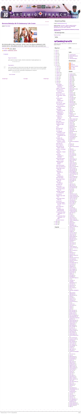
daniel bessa (71, 285)
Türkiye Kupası (72, 246)
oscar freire (71, 354)
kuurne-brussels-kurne (73, 335)
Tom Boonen (71, 135)
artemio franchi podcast (74, 146)
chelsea (70, 161)
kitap (70, 192)
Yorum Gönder (12, 74)
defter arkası (71, 165)
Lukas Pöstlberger (73, 174)
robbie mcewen (72, 366)
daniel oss (71, 286)
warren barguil (72, 171)
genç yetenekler (72, 311)
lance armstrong (72, 337)
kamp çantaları (72, 332)
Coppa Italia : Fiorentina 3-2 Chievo (59, 172)
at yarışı (71, 181)
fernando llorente (72, 301)
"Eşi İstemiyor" (59, 201)
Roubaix (71, 144)
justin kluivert (72, 331)
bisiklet (70, 90)
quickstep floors (72, 131)
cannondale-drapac (73, 277)
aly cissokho (71, 264)
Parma (70, 241)
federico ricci (71, 299)
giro (70, 112)
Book (70, 132)
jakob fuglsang (72, 325)
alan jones (71, 254)
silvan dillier (71, 375)
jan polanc (71, 327)
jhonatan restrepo (72, 330)
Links (70, 96)
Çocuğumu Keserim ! (60, 122)
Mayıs (57, 77)
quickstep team (72, 170)
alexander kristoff (72, 260)
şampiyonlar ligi (72, 210)
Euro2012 (71, 138)
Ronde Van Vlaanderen (74, 141)
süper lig (71, 380)
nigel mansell (72, 349)
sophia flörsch (72, 376)
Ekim (57, 69)
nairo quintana (72, 201)
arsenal (70, 157)
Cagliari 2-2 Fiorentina (60, 88)
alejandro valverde (73, 255)
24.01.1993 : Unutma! (60, 119)
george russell (72, 312)
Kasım (57, 68)
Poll (70, 140)
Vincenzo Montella (73, 247)
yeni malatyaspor (72, 399)
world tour (71, 396)
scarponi (71, 371)
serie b (70, 374)
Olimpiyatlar (71, 240)
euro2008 (71, 99)
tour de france (72, 104)
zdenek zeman (72, 405)
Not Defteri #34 (59, 184)
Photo (70, 77)
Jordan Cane (72, 235)
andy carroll (71, 265)
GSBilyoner (71, 113)
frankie (70, 306)
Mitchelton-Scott (72, 239)
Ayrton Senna (72, 217)
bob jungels (71, 275)
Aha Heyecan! (59, 194)
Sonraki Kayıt (4, 78)
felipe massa (71, 185)
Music (70, 82)
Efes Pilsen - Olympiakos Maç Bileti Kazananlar (60, 209)
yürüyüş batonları (72, 402)
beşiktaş (71, 274)
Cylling (70, 221)
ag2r (70, 249)
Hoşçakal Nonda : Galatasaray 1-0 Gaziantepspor (60, 113)
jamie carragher (72, 326)
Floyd (9, 65)
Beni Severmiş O (59, 128)
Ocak (57, 82)
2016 (56, 56)
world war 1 (71, 397)
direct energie (72, 287)
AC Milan (71, 215)
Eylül (57, 71)
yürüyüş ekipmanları (73, 404)
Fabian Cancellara (73, 226)
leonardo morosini (72, 339)
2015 (56, 57)
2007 (56, 224)
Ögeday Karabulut (74, 66)
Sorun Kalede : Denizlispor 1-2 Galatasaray (59, 85)
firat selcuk (7, 26)
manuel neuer (72, 342)
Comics (70, 107)
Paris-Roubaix (72, 133)
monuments (71, 200)
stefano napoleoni (72, 379)
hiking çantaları (72, 322)
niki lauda (71, 350)
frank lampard (72, 305)
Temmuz (58, 74)
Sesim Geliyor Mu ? (60, 206)
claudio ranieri (72, 162)
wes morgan (71, 395)
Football (71, 74)
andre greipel (72, 180)
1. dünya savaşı (72, 211)
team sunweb (72, 154)
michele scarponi (72, 197)
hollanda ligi (71, 324)
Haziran (58, 75)
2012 (56, 62)
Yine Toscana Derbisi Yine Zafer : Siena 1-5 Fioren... (60, 204)
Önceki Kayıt (46, 78)
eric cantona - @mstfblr (63, 26)
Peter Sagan (71, 128)
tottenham (71, 385)
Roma (70, 245)
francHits (71, 57)
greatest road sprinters (73, 116)
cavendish (71, 280)
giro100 (70, 115)
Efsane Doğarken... (60, 144)
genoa (70, 309)
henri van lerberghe (73, 315)
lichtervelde (71, 340)
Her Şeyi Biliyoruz (72, 172)
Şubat (57, 81)
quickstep (71, 125)
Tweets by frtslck (57, 35)
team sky (71, 152)
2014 (56, 59)
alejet (70, 256)
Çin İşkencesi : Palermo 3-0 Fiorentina (59, 117)
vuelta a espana (72, 118)
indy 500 (71, 190)
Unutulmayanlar (72, 54)
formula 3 (71, 304)
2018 (56, 53)
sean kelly (71, 372)
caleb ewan (71, 184)
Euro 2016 (71, 121)
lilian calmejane (72, 341)
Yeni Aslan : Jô (59, 129)
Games (70, 87)
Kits (70, 91)
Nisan (57, 78)
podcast (71, 130)
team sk (71, 382)
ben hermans (72, 271)
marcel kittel (71, 137)
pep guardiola (72, 359)
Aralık (57, 66)
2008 (56, 222)
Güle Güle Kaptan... (60, 177)
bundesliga (71, 276)
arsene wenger (72, 159)
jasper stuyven (72, 329)
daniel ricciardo (72, 164)
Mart (57, 79)
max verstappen (72, 345)
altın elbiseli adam (73, 262)
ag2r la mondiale (72, 250)
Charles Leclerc (72, 219)
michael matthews (73, 195)
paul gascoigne (72, 357)
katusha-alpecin (72, 334)
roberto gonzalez (72, 367)
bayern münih (72, 160)
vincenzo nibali (72, 209)
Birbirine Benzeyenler (73, 56)
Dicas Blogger (14, 412)
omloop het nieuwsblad (74, 351)
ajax (70, 251)
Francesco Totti (72, 232)
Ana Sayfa (26, 78)
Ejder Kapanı (58, 121)
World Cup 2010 (72, 89)
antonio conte (72, 267)
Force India (71, 229)
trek (70, 386)
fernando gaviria (72, 136)
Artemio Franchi (4, 412)
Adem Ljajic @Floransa (60, 166)
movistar (71, 347)
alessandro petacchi (73, 257)
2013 (56, 60)
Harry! (57, 126)
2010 (56, 65)
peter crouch (71, 361)
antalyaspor (71, 266)
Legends (71, 111)
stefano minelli (72, 377)
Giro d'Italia (71, 97)
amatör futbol (72, 179)
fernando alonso (72, 186)
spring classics (72, 126)
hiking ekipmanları (73, 316)
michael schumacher (73, 196)
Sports (15, 50)
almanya (71, 261)
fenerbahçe (71, 300)
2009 (56, 221)
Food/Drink (71, 95)
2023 (56, 51)
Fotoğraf (71, 231)
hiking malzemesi (72, 321)
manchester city (72, 193)
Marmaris (71, 94)
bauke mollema (72, 270)
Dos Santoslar (59, 92)
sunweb (70, 205)
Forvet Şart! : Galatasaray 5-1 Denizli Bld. (60, 156)
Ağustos (58, 72)
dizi (70, 289)
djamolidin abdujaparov (74, 290)
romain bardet (72, 369)
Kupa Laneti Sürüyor (60, 165)
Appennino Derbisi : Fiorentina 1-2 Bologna (60, 162)
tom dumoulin (72, 155)
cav (70, 279)
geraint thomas (72, 314)
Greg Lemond (72, 234)
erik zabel (71, 297)
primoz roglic (71, 202)
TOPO (79, 412)
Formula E (71, 230)
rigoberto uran (72, 365)
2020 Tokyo (71, 212)
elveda (70, 296)
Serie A (70, 145)
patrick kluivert (72, 356)
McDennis (73, 64)
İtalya (70, 406)
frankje (70, 307)
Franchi (70, 80)
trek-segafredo (72, 387)
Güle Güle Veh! (59, 102)
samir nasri (71, 370)
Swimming (71, 102)
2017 (56, 54)
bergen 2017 (71, 272)
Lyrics (70, 100)
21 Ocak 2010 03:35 (16, 71)
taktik (70, 206)
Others (70, 84)
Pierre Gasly (71, 244)
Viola (70, 76)
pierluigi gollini (72, 364)
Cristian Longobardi (73, 220)
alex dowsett (71, 259)
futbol (70, 110)
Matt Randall (71, 237)
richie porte (71, 203)
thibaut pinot (71, 384)
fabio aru (71, 151)
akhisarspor (71, 252)
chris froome (71, 150)
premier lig (71, 123)
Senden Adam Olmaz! (60, 94)
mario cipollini (72, 344)
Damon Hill (71, 222)
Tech (70, 109)
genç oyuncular (72, 310)
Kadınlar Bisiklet (72, 236)
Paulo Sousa (71, 242)
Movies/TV (71, 86)
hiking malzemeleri (73, 320)
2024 (56, 50)
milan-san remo (72, 198)
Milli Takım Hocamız (60, 220)
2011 (56, 63)
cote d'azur (71, 284)
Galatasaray (10, 50)
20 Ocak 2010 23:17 (16, 61)
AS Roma (71, 216)
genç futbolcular (72, 187)
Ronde (70, 156)
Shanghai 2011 (72, 120)
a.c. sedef (73, 67)
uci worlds (71, 207)
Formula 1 (71, 92)
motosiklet (71, 346)
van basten (71, 392)
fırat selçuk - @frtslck (64, 25)
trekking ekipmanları (73, 389)
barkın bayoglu (72, 269)
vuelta (70, 394)
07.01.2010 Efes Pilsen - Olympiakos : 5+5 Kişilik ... (60, 213)
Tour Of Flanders (72, 176)
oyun (70, 355)
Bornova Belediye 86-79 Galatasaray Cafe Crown (60, 135)
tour (70, 106)
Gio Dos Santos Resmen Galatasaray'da (59, 99)
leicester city (71, 167)
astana (70, 149)
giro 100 (71, 189)
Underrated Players (73, 58)
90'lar (70, 214)
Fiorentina (71, 227)
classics (71, 122)
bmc (70, 182)
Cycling (70, 85)
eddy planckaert (72, 295)
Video (70, 81)
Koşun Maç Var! (59, 143)
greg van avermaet (73, 166)
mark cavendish (72, 169)
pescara (71, 360)
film (70, 302)
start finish (71, 101)
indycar (70, 191)
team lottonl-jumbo (73, 381)
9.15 (72, 63)
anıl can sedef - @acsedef (65, 27)
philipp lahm (71, 362)
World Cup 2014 (72, 177)
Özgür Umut (10, 57)
